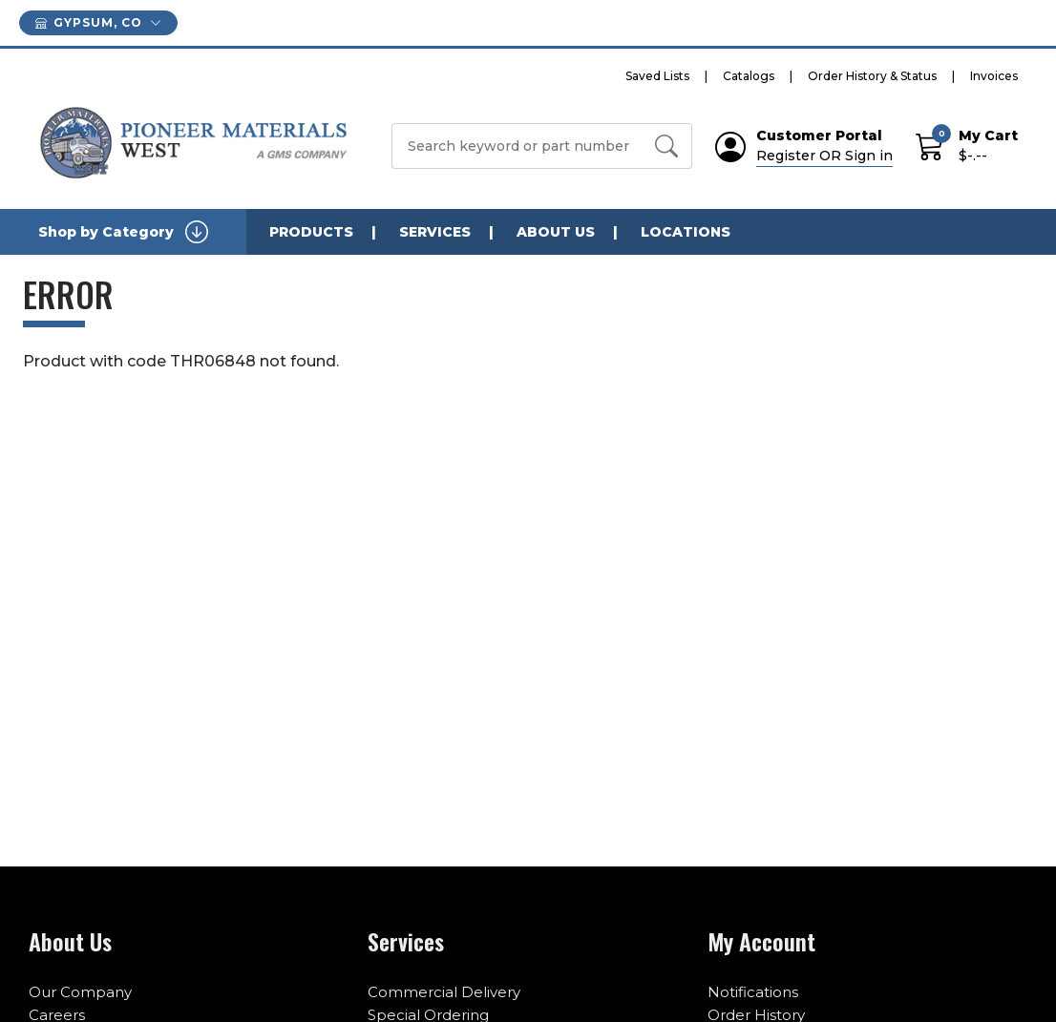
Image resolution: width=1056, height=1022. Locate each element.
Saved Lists (657, 76)
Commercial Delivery (444, 992)
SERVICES (435, 231)
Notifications (753, 992)
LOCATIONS (685, 231)
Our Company (80, 992)
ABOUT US (556, 231)
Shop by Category (123, 231)
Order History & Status (872, 76)
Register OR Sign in (824, 155)
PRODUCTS (311, 231)
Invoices (994, 76)
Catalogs (748, 76)
